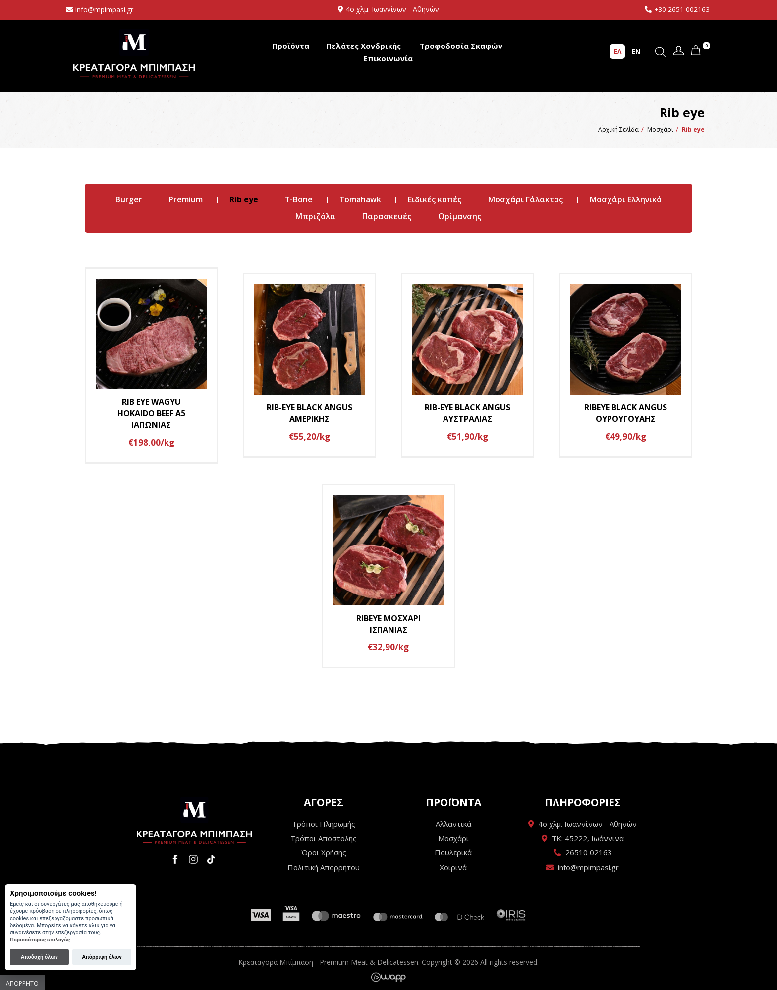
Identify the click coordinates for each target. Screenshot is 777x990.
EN (636, 51)
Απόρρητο (22, 983)
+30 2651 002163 (682, 9)
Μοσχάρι (453, 838)
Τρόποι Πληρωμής (323, 824)
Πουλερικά (453, 853)
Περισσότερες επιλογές (40, 940)
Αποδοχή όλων (39, 957)
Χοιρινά (453, 868)
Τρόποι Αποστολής (323, 838)
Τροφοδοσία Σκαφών (461, 45)
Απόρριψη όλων (101, 957)
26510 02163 (588, 853)
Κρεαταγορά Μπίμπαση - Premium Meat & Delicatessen (134, 53)
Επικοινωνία (388, 58)
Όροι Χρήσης (323, 853)
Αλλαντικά (453, 824)
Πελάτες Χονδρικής (363, 45)
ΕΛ (617, 51)
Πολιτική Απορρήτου (323, 868)
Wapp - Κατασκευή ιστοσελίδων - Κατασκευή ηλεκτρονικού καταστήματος (388, 978)
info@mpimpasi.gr (104, 9)
